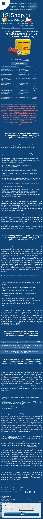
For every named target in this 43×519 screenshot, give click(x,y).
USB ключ (5, 191)
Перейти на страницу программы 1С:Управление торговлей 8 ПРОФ (21, 352)
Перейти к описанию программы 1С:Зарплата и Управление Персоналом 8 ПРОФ (21, 346)
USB (16, 87)
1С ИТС (5, 180)
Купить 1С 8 (24, 4)
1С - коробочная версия (28, 27)
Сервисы (33, 4)
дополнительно (29, 66)
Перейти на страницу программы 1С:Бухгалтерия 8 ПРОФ (21, 342)
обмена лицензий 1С (26, 454)
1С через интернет (36, 500)
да (35, 74)
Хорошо (21, 514)
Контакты (30, 9)
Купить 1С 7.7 (26, 500)
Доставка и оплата (17, 9)
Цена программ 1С (35, 206)
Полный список (6, 27)
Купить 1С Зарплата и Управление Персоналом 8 (14, 489)
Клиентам (14, 4)
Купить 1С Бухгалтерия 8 (23, 488)
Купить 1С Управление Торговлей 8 (10, 491)
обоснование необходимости (26, 119)
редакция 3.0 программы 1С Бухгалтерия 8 (21, 161)
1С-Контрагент (28, 294)
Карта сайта (30, 502)
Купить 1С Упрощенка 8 (7, 488)
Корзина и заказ (27, 7)
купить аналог (19, 64)
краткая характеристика (10, 66)
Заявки (17, 112)
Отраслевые (15, 7)
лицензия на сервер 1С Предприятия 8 (23, 228)
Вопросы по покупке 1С (34, 498)
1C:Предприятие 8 (15, 27)
